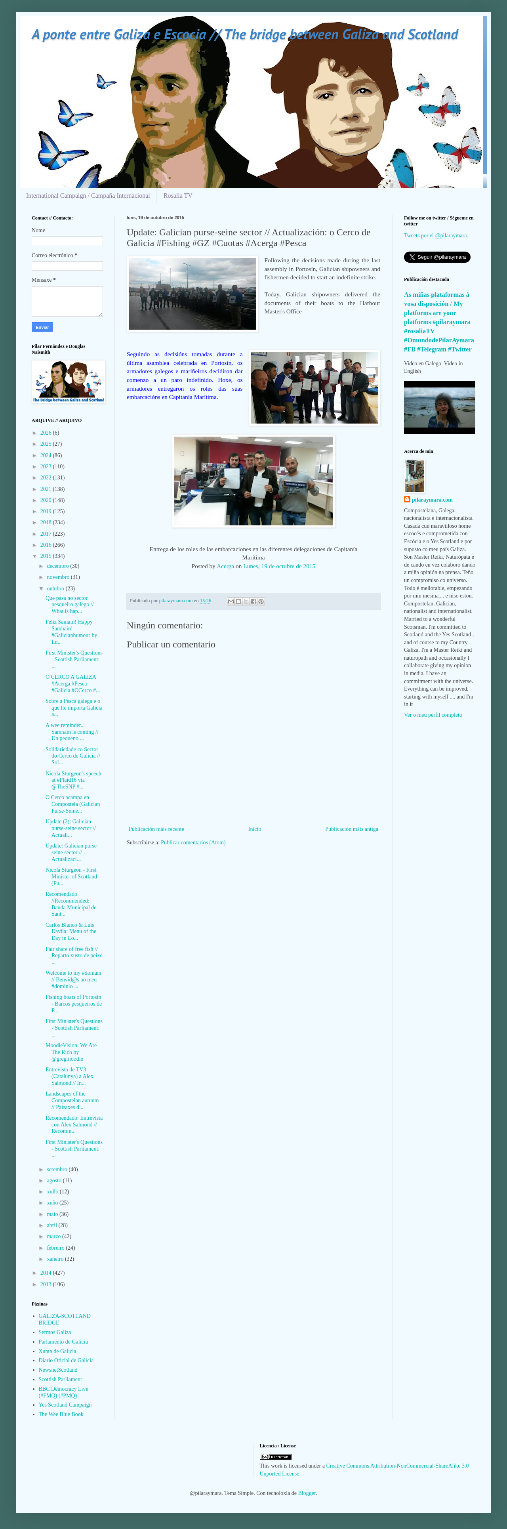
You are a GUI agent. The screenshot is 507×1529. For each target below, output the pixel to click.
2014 (46, 1273)
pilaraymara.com (432, 500)
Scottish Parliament (60, 1379)
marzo (54, 1236)
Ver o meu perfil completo (433, 715)
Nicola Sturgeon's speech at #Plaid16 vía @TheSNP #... (73, 780)
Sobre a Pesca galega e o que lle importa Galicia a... (74, 708)
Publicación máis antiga (351, 829)
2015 (46, 556)
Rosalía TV (178, 195)
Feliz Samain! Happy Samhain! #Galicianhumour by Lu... (71, 632)
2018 (46, 522)
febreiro (56, 1248)
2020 (46, 500)
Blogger (307, 1493)
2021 (46, 489)
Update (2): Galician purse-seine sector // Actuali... (71, 828)
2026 (46, 433)
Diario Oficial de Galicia (66, 1360)
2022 (46, 478)
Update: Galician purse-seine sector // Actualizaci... (72, 852)
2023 (46, 467)
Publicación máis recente (156, 829)
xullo (53, 1192)
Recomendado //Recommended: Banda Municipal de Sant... (71, 904)
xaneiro (56, 1259)
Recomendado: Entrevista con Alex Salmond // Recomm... (74, 1124)
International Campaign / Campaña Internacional (88, 195)
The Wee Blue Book (61, 1414)
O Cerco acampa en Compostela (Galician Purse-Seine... (73, 804)
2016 (46, 545)
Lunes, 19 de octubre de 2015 (279, 566)
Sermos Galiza (55, 1332)
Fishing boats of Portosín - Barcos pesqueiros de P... (74, 1004)
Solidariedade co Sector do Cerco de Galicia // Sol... (73, 756)
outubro (56, 589)
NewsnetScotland (58, 1370)
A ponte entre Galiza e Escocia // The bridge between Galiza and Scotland (245, 34)
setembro (58, 1169)
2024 (46, 455)
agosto (55, 1180)
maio (53, 1214)
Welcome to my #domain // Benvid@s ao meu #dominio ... (73, 979)
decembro (58, 566)
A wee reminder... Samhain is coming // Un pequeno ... (72, 732)
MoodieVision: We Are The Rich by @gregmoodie (71, 1052)
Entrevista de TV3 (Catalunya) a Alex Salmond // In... (69, 1076)
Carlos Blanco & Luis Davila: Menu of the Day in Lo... (71, 931)
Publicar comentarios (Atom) (193, 843)
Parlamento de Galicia (63, 1342)
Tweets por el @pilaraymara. (436, 236)
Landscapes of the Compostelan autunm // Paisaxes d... (72, 1100)
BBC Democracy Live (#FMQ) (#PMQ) (63, 1392)
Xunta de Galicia (57, 1351)
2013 (46, 1284)
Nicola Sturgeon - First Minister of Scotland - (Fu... (73, 876)
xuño (53, 1203)
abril (52, 1225)
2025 (46, 444)
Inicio (254, 829)
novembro (59, 577)
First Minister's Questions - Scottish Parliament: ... (74, 659)
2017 (46, 534)
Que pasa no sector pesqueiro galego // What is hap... (70, 605)
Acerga (225, 566)
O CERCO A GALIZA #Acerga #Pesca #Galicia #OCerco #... (73, 683)
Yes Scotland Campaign (65, 1405)
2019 (46, 511)
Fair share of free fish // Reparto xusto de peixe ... (74, 956)
